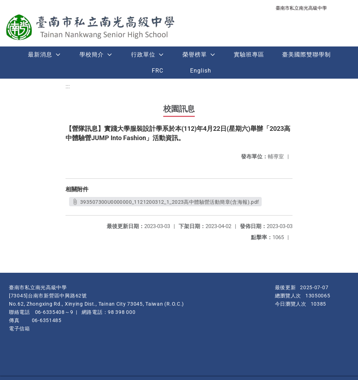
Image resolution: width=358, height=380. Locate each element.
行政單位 (143, 54)
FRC (157, 70)
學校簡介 (91, 54)
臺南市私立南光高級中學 (301, 8)
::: (68, 86)
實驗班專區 (249, 54)
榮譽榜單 (195, 54)
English (200, 70)
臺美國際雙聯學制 (306, 54)
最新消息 (40, 54)
